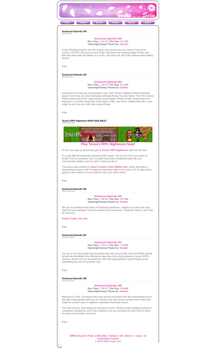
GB (121, 336)
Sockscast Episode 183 (108, 81)
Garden (124, 44)
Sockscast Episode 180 (108, 285)
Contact (113, 336)
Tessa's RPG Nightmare (114, 150)
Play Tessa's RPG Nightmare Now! (108, 144)
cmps (139, 336)
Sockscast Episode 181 (108, 242)
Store (128, 336)
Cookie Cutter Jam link (74, 218)
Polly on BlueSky (97, 336)
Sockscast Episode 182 (108, 196)
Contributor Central (108, 338)
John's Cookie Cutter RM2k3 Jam (109, 167)
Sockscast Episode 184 (108, 38)
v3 (145, 336)
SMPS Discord (78, 336)
